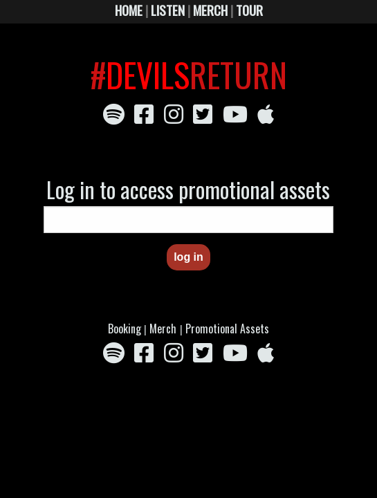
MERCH (210, 10)
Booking (126, 328)
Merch (162, 328)
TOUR (249, 10)
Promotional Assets (227, 328)
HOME (128, 10)
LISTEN (168, 10)
